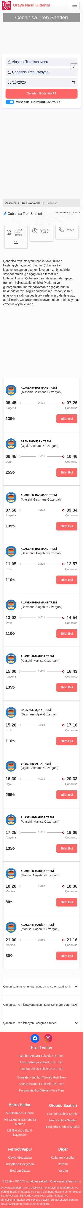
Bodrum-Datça (20, 1170)
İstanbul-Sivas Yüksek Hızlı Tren (41, 1068)
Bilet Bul (67, 418)
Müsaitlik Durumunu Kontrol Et (38, 102)
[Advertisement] (41, 152)
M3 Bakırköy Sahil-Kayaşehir (20, 1133)
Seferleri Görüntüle (41, 93)
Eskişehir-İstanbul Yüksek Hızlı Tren (41, 1077)
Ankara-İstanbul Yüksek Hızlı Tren (41, 1084)
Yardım (63, 1170)
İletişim (63, 1164)
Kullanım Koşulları (63, 1157)
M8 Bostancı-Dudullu (20, 1113)
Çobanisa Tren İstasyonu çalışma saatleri (29, 1023)
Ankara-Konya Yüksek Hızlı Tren (41, 1062)
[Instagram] (48, 1038)
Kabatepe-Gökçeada (20, 1164)
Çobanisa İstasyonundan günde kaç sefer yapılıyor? (36, 986)
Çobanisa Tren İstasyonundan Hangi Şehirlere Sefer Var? (40, 1004)
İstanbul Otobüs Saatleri (63, 1114)
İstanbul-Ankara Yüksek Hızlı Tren (41, 1055)
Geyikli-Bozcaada (20, 1157)
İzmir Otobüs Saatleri (63, 1120)
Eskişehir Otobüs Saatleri (63, 1127)
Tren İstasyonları (31, 202)
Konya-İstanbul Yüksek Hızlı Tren (41, 1090)
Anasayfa (10, 202)
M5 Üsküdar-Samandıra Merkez (20, 1122)
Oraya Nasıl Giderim (26, 5)
